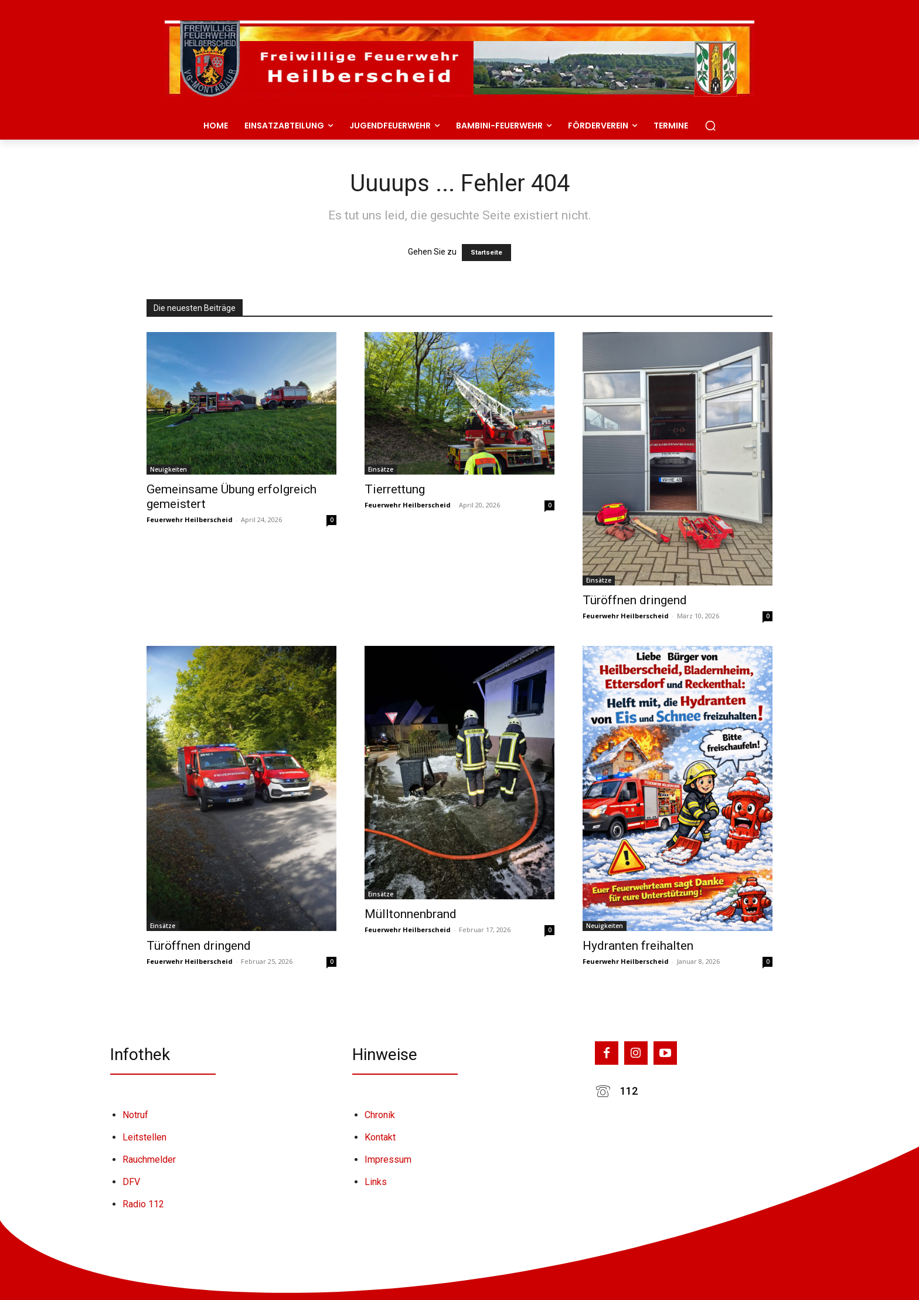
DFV (131, 1181)
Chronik (380, 1114)
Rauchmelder (149, 1159)
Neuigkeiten (168, 469)
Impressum (388, 1159)
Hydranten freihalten (638, 946)
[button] (710, 125)
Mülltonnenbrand (411, 914)
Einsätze (380, 469)
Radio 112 (143, 1204)
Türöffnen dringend (635, 600)
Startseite (486, 252)
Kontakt (380, 1137)
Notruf (135, 1114)
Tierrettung (395, 489)
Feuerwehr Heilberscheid (190, 519)
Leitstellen (144, 1137)
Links (376, 1181)
